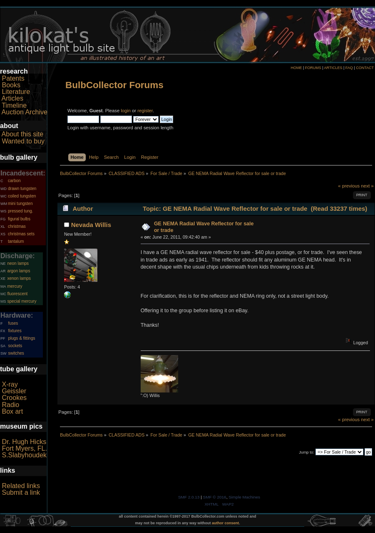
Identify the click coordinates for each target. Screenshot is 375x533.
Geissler (14, 391)
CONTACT (365, 68)
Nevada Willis (91, 224)
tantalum (16, 241)
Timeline (14, 105)
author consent (225, 523)
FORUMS (313, 68)
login (126, 110)
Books (11, 85)
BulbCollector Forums (114, 85)
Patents (13, 78)
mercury (14, 286)
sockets (15, 345)
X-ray (9, 384)
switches (16, 353)
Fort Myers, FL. (24, 448)
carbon (14, 180)
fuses (13, 323)
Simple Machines (244, 497)
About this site (23, 134)
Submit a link (21, 492)
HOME (296, 68)
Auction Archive (24, 112)
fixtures (14, 330)
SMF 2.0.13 (189, 497)
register (145, 110)
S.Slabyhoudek (24, 455)
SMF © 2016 (214, 497)
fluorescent (17, 293)
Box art (12, 411)
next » (367, 185)
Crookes (14, 397)
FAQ (349, 68)
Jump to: (306, 452)
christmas (17, 226)
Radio (10, 404)
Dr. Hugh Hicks (24, 441)
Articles (12, 98)
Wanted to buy (23, 141)
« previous (349, 185)
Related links (21, 485)
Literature (16, 91)
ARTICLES (333, 68)
